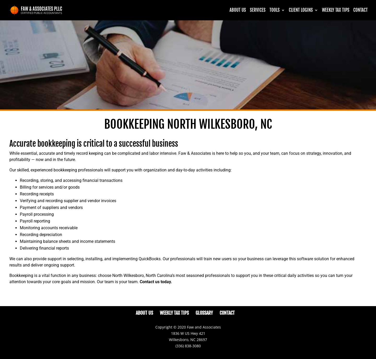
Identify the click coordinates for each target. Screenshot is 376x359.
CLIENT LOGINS (301, 10)
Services (258, 10)
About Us (238, 10)
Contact (360, 10)
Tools (274, 10)
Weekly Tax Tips (335, 10)
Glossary (204, 313)
